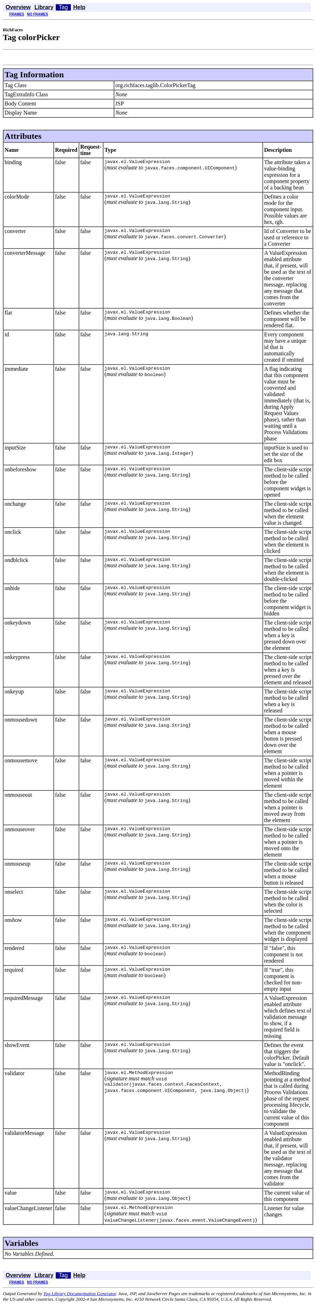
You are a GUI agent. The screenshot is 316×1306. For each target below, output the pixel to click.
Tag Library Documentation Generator (79, 1294)
